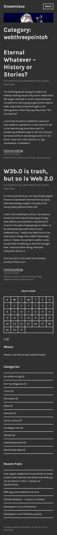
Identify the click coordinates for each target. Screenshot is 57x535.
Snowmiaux (14, 6)
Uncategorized (12, 427)
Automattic (9, 530)
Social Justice (11, 420)
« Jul (6, 338)
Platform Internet (16, 158)
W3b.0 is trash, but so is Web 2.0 (28, 175)
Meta (6, 158)
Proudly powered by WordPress (17, 527)
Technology (36, 276)
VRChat (8, 435)
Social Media (30, 158)
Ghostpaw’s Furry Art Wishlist (20, 506)
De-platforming (12, 80)
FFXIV (7, 391)
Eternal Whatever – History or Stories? (20, 63)
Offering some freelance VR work (21, 492)
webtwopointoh (43, 158)
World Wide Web (13, 449)
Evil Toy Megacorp (14, 383)
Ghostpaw (9, 398)
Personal (8, 413)
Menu (48, 6)
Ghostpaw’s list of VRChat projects (23, 514)
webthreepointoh (31, 80)
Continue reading (13, 150)
